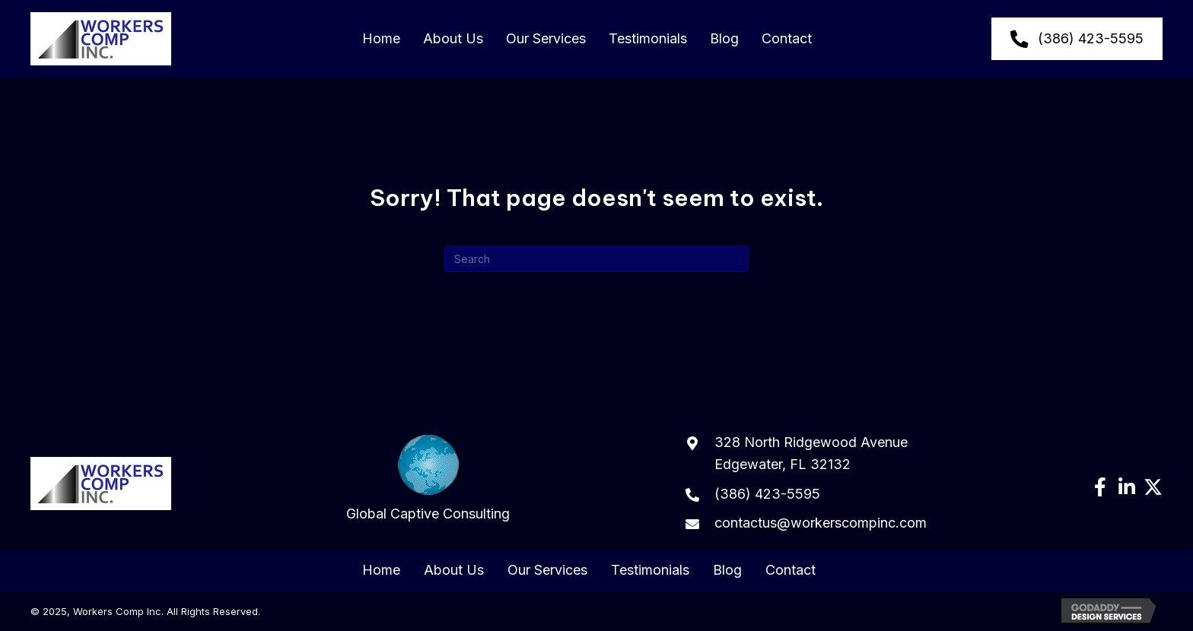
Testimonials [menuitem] (650, 570)
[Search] (596, 259)
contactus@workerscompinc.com (820, 523)
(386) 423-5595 (767, 494)
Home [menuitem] (381, 570)
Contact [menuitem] (790, 570)
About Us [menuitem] (454, 570)
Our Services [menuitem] (547, 570)
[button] (1099, 486)
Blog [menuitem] (727, 570)
